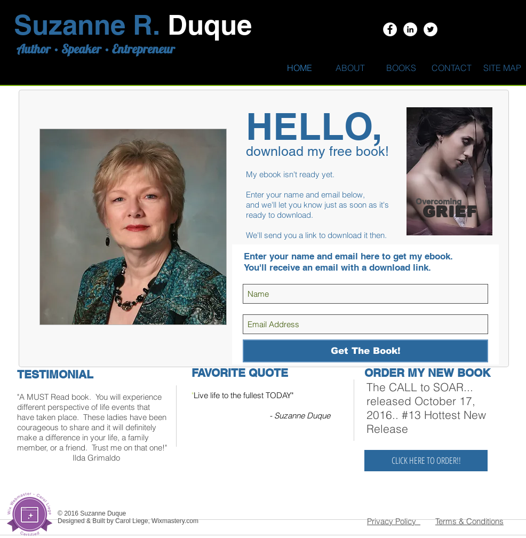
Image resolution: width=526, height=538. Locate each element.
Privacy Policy (393, 521)
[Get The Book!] (365, 350)
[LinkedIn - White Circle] (410, 29)
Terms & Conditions (469, 521)
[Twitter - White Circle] (430, 29)
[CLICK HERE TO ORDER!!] (426, 460)
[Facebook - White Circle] (390, 29)
